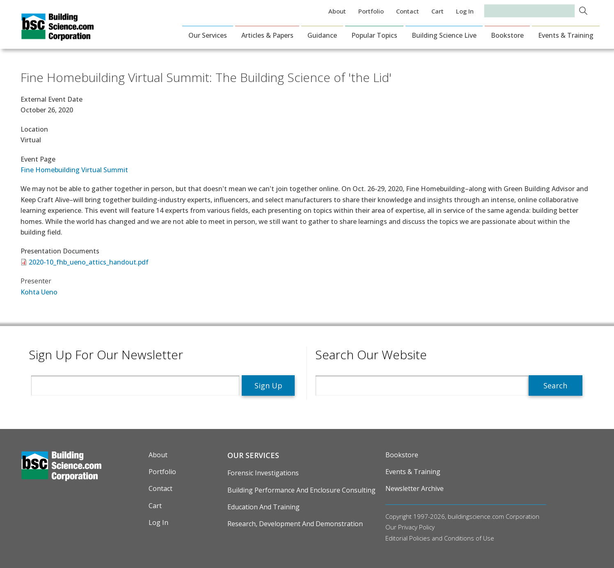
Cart (437, 11)
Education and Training (263, 506)
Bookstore (507, 35)
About (337, 11)
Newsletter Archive (414, 488)
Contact (407, 11)
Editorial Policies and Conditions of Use (439, 538)
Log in (465, 11)
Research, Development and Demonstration (295, 523)
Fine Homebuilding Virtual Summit (74, 169)
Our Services (207, 35)
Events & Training (565, 35)
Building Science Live (444, 35)
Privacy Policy (416, 527)
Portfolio (371, 11)
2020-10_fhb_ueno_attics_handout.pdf (89, 262)
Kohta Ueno (39, 292)
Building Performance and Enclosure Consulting (301, 490)
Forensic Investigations (263, 472)
